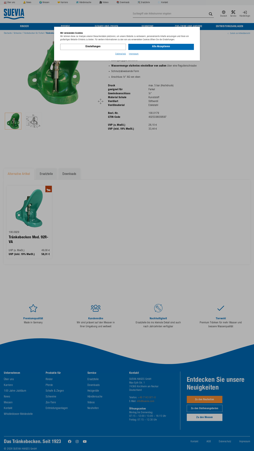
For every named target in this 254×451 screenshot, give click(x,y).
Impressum (134, 54)
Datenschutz (120, 54)
